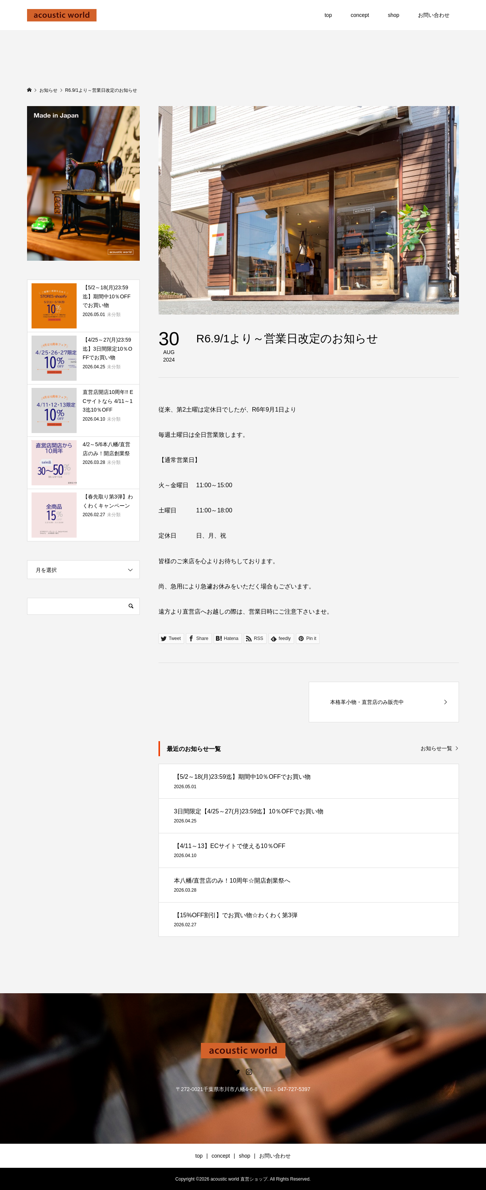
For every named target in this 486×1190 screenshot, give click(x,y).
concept (360, 15)
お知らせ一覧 (436, 748)
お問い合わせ (434, 15)
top (328, 15)
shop (393, 15)
